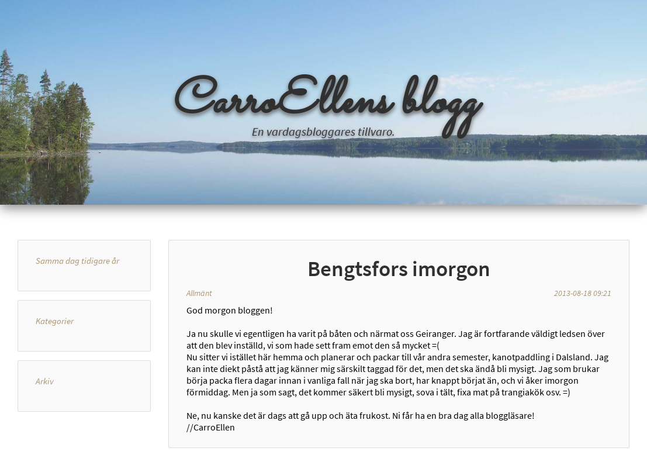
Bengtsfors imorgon (398, 268)
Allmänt (199, 293)
